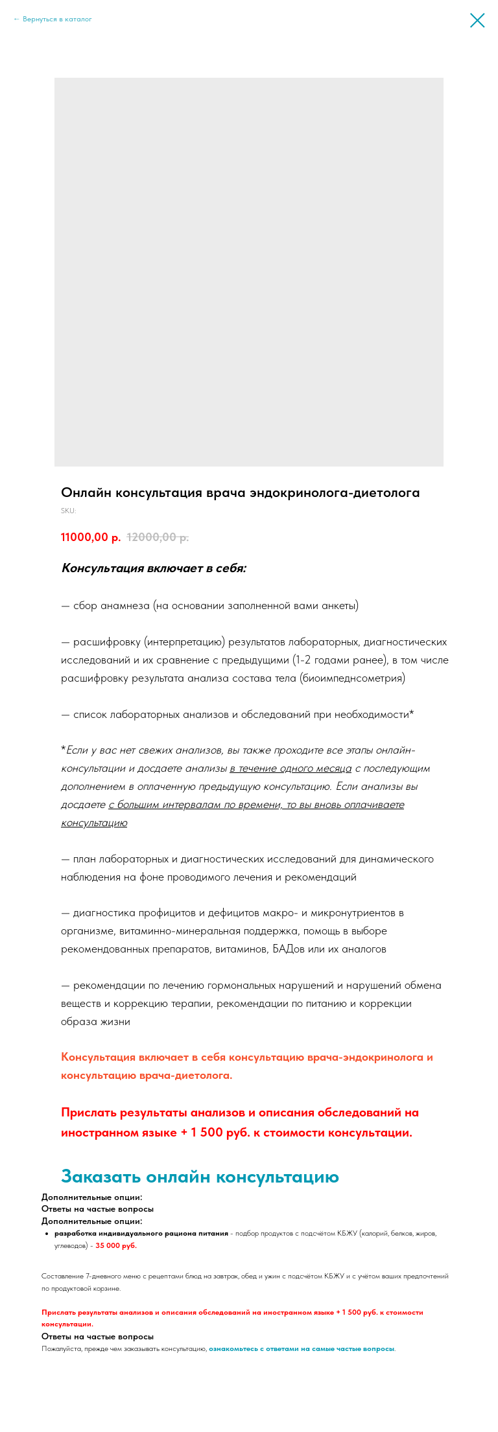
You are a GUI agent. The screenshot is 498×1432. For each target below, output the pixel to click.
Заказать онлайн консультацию (200, 1175)
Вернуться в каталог (57, 18)
